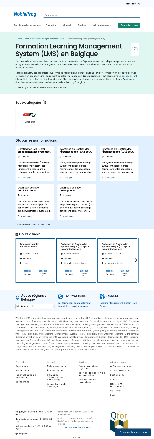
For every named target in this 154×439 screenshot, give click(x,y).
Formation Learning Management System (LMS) (86, 39)
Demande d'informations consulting (56, 377)
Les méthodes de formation (26, 376)
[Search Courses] (91, 15)
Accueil (19, 39)
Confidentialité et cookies (77, 427)
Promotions (23, 370)
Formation (51, 25)
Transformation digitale (88, 367)
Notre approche (57, 366)
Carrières (116, 390)
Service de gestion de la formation (92, 374)
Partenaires (117, 374)
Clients (114, 379)
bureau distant (129, 76)
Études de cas (55, 370)
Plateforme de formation (87, 381)
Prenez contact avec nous (133, 432)
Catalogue (22, 366)
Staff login (77, 437)
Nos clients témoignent (117, 385)
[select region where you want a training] (35, 306)
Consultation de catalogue (57, 385)
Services (82, 25)
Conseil (67, 25)
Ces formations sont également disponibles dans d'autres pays (74, 304)
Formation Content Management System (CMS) (44, 39)
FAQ (112, 395)
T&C (112, 399)
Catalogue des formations (27, 25)
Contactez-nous (129, 25)
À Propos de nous (102, 25)
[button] (135, 260)
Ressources (22, 381)
